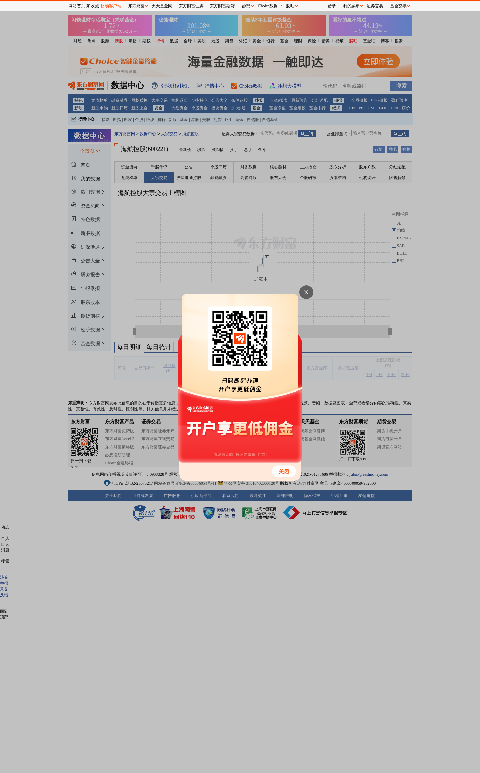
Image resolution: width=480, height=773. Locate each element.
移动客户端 (111, 5)
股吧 (290, 5)
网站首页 (77, 5)
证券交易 (375, 5)
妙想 (246, 5)
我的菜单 (351, 5)
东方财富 (136, 5)
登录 (331, 5)
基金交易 (398, 5)
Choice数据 (268, 5)
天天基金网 (162, 5)
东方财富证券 (191, 5)
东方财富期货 (222, 5)
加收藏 (92, 5)
